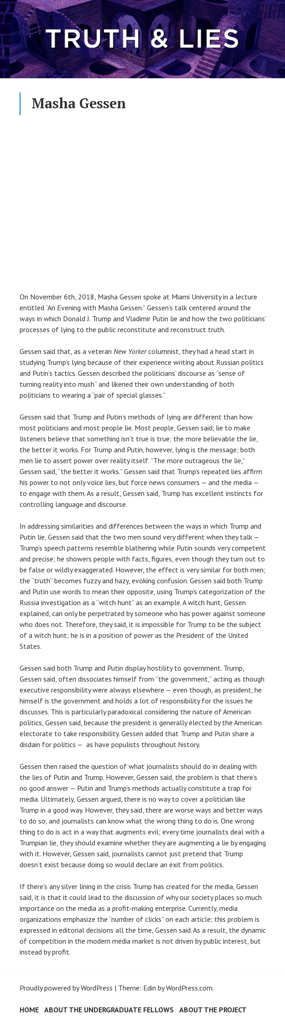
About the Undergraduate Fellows (109, 1009)
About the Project (213, 1009)
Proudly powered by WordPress (66, 987)
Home (29, 1009)
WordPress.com (189, 987)
